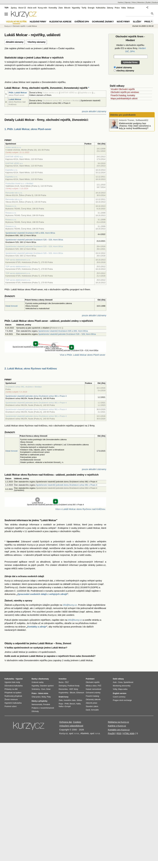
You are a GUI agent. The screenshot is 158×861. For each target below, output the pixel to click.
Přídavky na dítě (11, 689)
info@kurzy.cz (70, 605)
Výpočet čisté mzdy (12, 682)
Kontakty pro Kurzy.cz (119, 729)
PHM (67, 704)
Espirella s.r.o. (11, 170)
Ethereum (80, 693)
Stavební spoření (47, 686)
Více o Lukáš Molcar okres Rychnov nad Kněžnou (80, 509)
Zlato (61, 8)
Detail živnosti (11, 306)
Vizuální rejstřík (16, 21)
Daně (88, 710)
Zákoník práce (91, 703)
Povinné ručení (11, 706)
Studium (155, 2)
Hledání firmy (38, 21)
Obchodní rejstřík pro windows (125, 92)
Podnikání (90, 679)
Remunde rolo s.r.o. (13, 193)
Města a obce (91, 686)
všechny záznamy (124, 70)
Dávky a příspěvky (39, 701)
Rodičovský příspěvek (13, 696)
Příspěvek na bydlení (13, 693)
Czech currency (119, 697)
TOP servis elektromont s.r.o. (18, 260)
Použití (111, 733)
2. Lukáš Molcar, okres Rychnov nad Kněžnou (31, 368)
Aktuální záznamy (14, 42)
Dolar (48, 689)
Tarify (84, 8)
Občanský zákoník (93, 699)
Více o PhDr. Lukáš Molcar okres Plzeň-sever (82, 355)
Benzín (72, 704)
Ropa (61, 704)
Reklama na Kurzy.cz (118, 722)
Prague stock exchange (122, 700)
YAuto (134, 2)
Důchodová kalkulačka (14, 686)
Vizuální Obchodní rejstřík (123, 89)
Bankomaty (44, 679)
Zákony (110, 8)
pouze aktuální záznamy (94, 111)
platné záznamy (123, 67)
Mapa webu (122, 689)
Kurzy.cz (8, 26)
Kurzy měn (42, 8)
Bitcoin (67, 8)
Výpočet (19, 679)
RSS (119, 733)
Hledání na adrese (60, 21)
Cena (120, 682)
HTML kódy (129, 733)
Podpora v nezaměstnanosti (43, 708)
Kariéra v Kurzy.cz (117, 725)
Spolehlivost (128, 682)
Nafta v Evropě (65, 706)
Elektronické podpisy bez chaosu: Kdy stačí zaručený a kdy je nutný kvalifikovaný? (135, 125)
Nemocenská (37, 704)
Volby (115, 689)
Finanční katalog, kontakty (123, 95)
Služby (137, 21)
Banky (34, 679)
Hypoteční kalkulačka (13, 703)
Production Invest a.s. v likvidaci (19, 183)
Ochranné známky (103, 21)
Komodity (53, 8)
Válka (123, 8)
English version (119, 693)
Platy (49, 697)
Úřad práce (36, 697)
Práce (117, 8)
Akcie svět (32, 8)
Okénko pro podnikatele (123, 114)
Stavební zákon (92, 706)
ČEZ (67, 682)
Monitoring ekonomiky (121, 686)
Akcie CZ (22, 8)
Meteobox (141, 2)
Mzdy (44, 697)
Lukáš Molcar (15, 99)
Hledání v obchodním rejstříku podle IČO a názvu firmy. (130, 48)
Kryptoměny (63, 693)
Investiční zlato (70, 700)
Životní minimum (11, 699)
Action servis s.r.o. (13, 147)
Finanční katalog (92, 696)
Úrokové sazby (37, 682)
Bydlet (148, 2)
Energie (91, 8)
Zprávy (14, 8)
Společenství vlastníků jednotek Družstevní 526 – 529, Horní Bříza (34, 240)
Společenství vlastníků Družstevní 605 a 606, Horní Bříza (30, 233)
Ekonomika (63, 689)
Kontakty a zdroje (36, 626)
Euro (43, 689)
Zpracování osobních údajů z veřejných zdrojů (42, 594)
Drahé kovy (63, 697)
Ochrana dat (65, 722)
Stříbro (79, 700)
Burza (61, 682)
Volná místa (43, 693)
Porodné (46, 704)
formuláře (95, 710)
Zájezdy (127, 2)
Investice (62, 679)
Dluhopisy (63, 686)
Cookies (77, 722)
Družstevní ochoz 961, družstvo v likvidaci (23, 387)
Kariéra (120, 2)
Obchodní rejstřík (19, 26)
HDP (71, 689)
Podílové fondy (73, 686)
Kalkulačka (100, 8)
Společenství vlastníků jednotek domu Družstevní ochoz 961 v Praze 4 (36, 396)
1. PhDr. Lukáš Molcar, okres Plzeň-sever (28, 129)
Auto (115, 682)
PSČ (99, 686)
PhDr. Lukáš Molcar (18, 92)
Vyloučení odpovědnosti (71, 725)
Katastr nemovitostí (93, 689)
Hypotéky (76, 8)
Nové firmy (123, 21)
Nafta (78, 704)
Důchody (35, 711)
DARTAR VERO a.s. (14, 156)
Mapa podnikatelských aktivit (124, 98)
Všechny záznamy (36, 42)
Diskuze (130, 8)
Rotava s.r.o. (10, 206)
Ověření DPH (81, 21)
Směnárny (36, 689)
